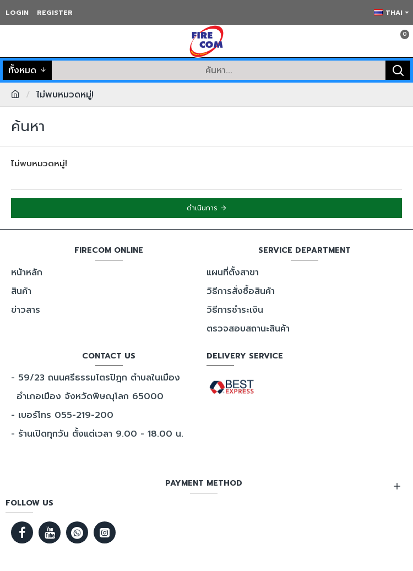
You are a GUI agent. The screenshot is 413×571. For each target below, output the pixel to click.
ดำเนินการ (202, 208)
